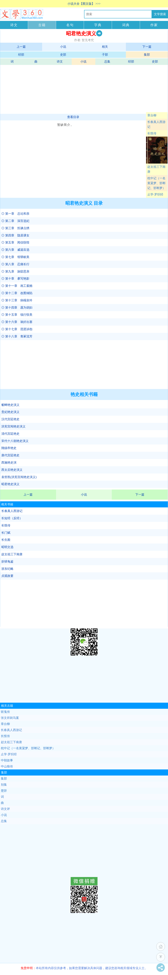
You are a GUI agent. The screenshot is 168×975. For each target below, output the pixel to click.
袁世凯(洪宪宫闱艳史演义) (19, 477)
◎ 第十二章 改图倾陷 (16, 293)
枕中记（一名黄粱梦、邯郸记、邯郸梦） (156, 183)
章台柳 (151, 115)
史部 (63, 54)
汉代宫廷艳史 (10, 419)
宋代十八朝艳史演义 (15, 441)
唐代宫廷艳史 (10, 455)
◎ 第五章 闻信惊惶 (15, 242)
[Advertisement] (83, 88)
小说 (63, 46)
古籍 (42, 25)
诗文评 (5, 809)
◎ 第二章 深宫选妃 (15, 221)
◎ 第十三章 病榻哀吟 (16, 300)
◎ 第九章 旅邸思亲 (15, 271)
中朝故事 (7, 760)
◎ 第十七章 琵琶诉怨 (16, 329)
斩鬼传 (5, 711)
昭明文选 (7, 547)
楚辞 (4, 790)
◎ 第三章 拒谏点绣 (15, 228)
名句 (70, 25)
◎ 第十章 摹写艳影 (15, 278)
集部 (147, 54)
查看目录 (73, 117)
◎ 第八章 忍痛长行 (15, 264)
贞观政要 (7, 576)
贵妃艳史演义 (10, 412)
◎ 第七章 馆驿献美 (15, 257)
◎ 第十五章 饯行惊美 (16, 314)
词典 (126, 25)
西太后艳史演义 (11, 469)
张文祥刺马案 (10, 718)
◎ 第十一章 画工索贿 (16, 286)
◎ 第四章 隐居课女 (15, 235)
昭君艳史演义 (10, 484)
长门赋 (5, 532)
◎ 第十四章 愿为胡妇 (16, 307)
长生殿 (5, 539)
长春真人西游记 (156, 124)
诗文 (14, 25)
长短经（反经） (11, 518)
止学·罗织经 (155, 194)
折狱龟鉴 (7, 561)
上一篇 (21, 46)
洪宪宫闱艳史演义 (13, 426)
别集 (4, 784)
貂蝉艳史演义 (10, 405)
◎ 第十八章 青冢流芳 (16, 336)
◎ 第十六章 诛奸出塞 (16, 322)
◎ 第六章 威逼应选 (15, 249)
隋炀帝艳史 (8, 448)
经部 (21, 54)
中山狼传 (7, 766)
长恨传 (151, 133)
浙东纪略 (7, 568)
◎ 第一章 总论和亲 (15, 213)
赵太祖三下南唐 (156, 169)
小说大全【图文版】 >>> (84, 3)
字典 (98, 25)
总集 (107, 61)
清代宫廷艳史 (10, 433)
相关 (105, 46)
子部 (105, 54)
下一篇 (146, 46)
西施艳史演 (8, 462)
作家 (154, 25)
